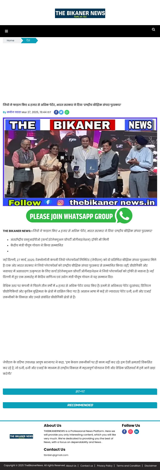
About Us (52, 425)
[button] (6, 31)
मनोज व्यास (14, 112)
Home (10, 40)
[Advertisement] (80, 72)
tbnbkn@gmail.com (56, 455)
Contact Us (54, 449)
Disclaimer (151, 465)
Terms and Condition (129, 465)
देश (28, 40)
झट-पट (80, 391)
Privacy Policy (104, 465)
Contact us (86, 465)
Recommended (80, 405)
